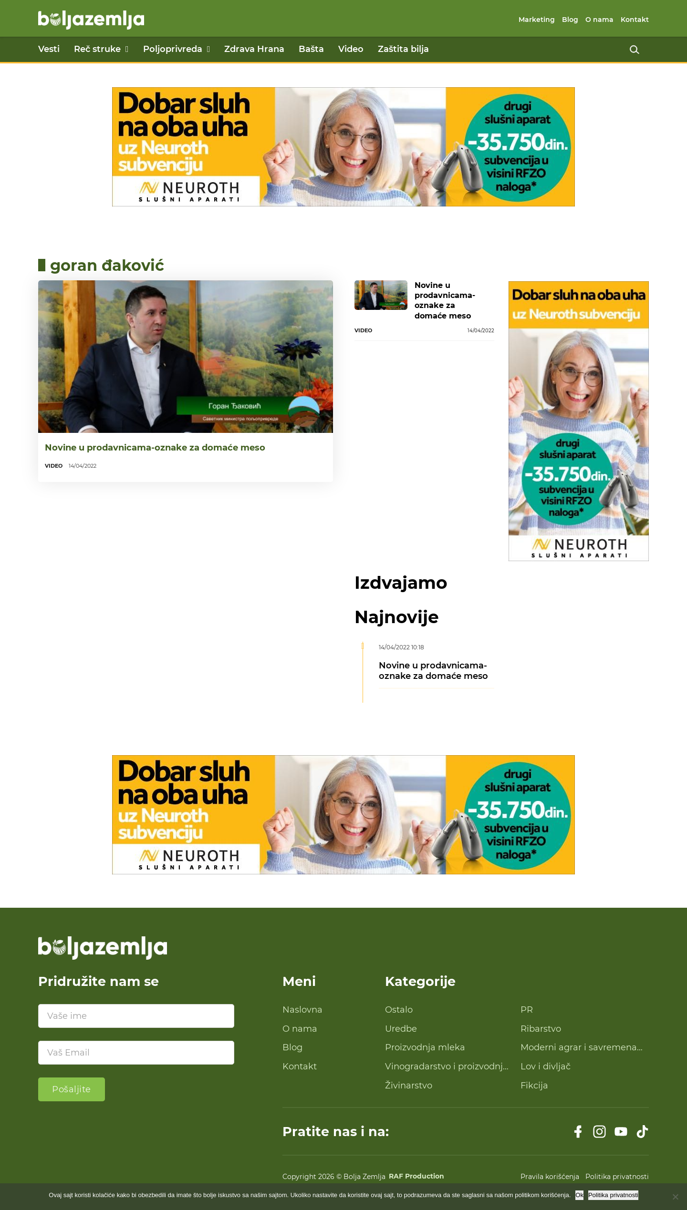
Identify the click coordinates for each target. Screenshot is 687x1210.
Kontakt (635, 19)
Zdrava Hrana (254, 49)
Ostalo (399, 1010)
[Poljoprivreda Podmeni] (208, 49)
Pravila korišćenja (549, 1176)
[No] (675, 1196)
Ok (579, 1195)
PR (526, 1010)
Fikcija (534, 1085)
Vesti (49, 49)
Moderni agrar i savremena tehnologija (578, 1048)
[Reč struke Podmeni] (127, 49)
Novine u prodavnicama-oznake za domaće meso (155, 447)
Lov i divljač (545, 1066)
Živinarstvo (408, 1085)
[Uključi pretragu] (634, 49)
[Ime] (136, 1016)
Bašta (311, 49)
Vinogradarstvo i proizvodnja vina (446, 1067)
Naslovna (302, 1010)
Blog (570, 19)
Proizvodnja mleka (425, 1047)
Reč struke (97, 49)
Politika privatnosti (617, 1176)
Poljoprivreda (172, 49)
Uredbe (401, 1029)
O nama (599, 19)
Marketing (537, 19)
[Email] (136, 1053)
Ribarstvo (540, 1029)
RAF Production (416, 1176)
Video (351, 49)
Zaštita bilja (403, 49)
